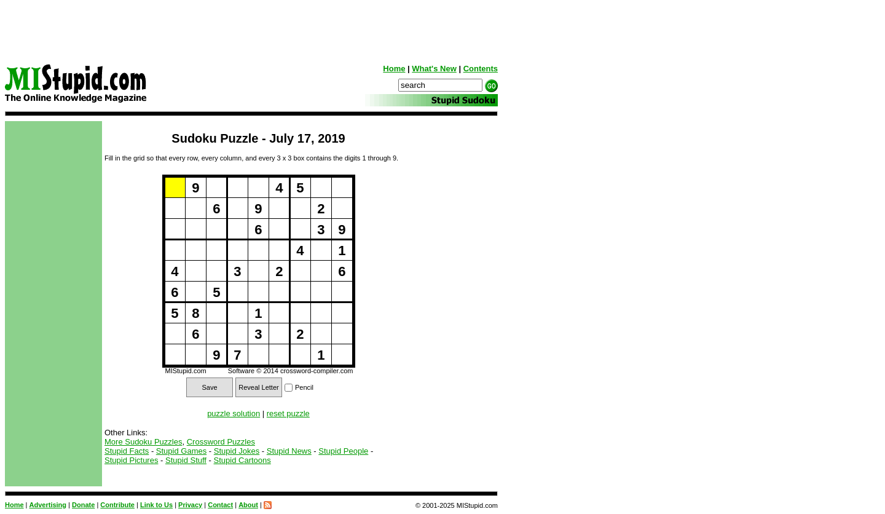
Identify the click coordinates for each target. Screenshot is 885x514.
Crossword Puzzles (221, 441)
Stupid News (289, 451)
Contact (220, 504)
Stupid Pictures (131, 460)
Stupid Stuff (185, 460)
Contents (480, 68)
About (248, 504)
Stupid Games (181, 451)
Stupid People (343, 451)
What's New (434, 68)
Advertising (48, 504)
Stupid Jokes (236, 451)
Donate (83, 504)
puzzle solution (233, 413)
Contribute (117, 504)
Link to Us (156, 504)
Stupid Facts (126, 451)
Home (394, 68)
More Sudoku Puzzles (143, 441)
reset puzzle (288, 413)
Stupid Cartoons (242, 460)
